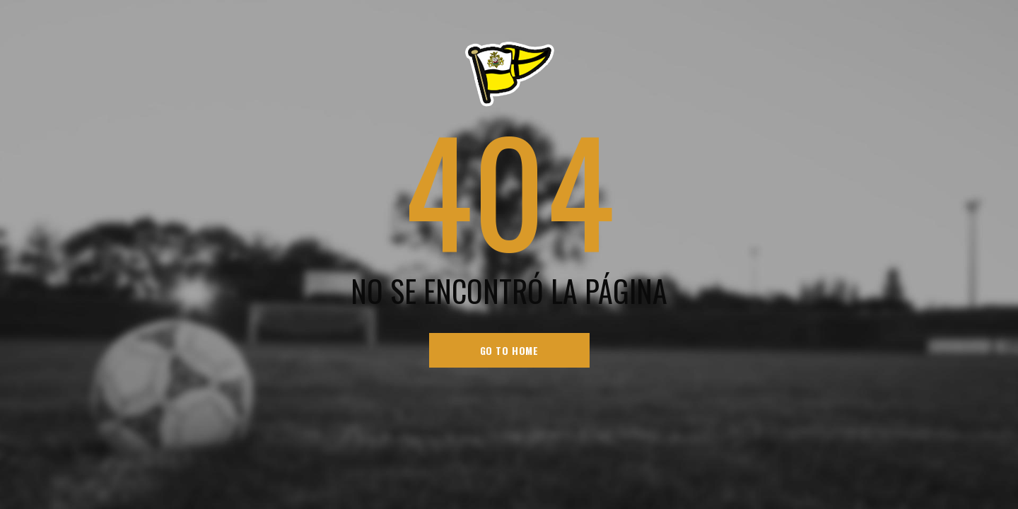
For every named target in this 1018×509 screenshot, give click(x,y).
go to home (509, 350)
